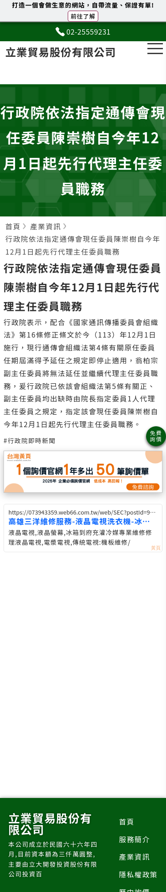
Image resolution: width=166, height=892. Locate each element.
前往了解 (82, 16)
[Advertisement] (83, 648)
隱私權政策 (138, 874)
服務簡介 (134, 839)
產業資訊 (134, 856)
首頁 (127, 821)
